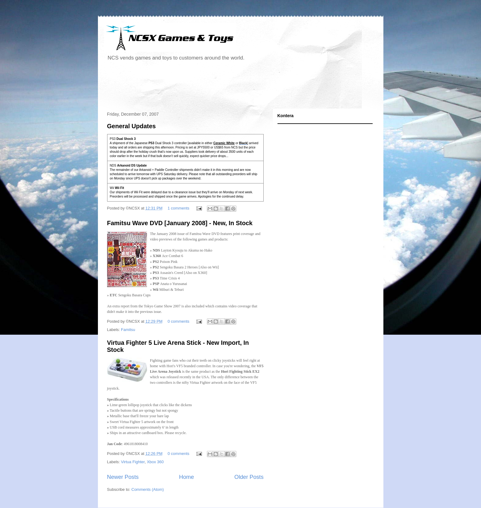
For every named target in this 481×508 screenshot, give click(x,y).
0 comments (178, 321)
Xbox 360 (155, 462)
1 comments (178, 208)
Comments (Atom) (147, 489)
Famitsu (128, 329)
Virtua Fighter (133, 462)
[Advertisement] (216, 87)
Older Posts (248, 477)
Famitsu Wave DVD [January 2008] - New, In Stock (180, 223)
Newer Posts (123, 477)
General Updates (131, 126)
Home (186, 477)
